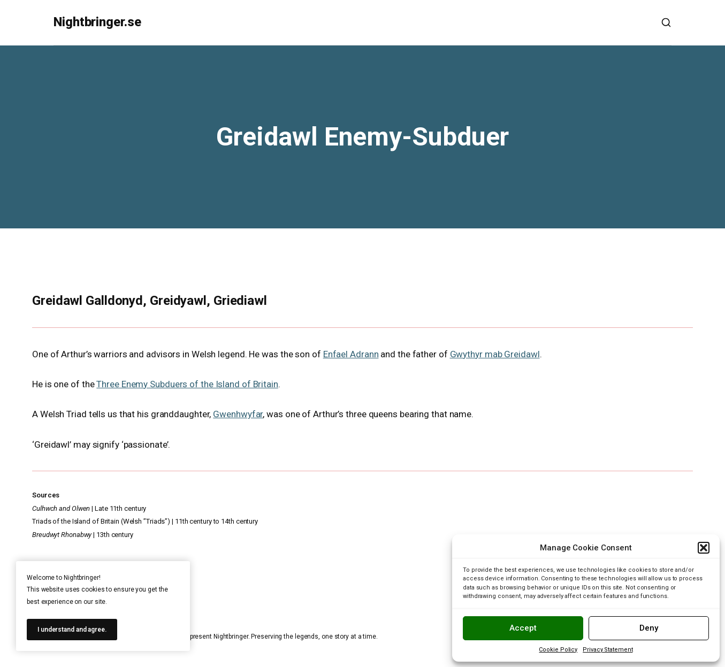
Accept (523, 628)
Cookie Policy (558, 649)
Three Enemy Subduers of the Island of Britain (187, 384)
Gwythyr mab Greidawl (495, 354)
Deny (648, 628)
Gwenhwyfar (238, 414)
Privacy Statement (607, 649)
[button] (703, 547)
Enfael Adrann (351, 354)
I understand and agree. (71, 629)
